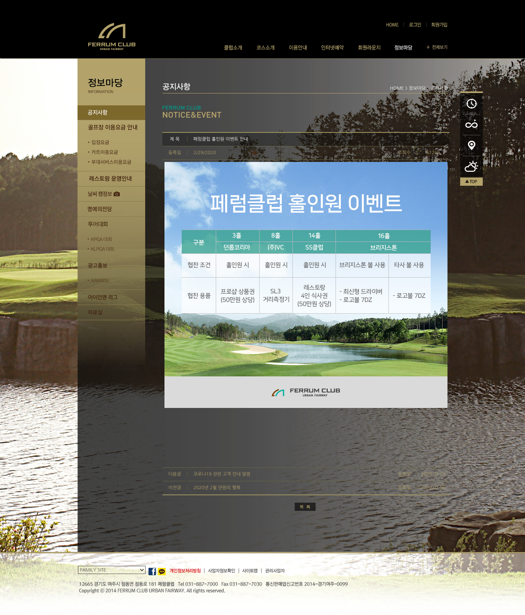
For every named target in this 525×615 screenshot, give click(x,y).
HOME (397, 88)
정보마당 (417, 88)
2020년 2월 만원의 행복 (217, 487)
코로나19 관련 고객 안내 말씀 (222, 474)
